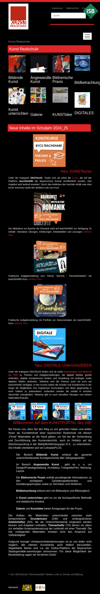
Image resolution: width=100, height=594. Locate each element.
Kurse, (75, 178)
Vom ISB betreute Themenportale (27, 574)
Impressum (57, 8)
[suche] (68, 15)
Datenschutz (72, 8)
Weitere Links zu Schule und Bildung (64, 574)
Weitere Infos (35, 279)
